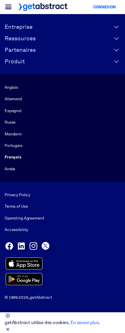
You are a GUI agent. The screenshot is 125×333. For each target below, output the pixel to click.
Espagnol (13, 110)
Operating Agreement (24, 218)
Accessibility (16, 229)
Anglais (11, 87)
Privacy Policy (17, 194)
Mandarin (13, 134)
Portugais (13, 145)
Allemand (13, 99)
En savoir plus (85, 322)
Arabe (10, 168)
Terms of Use (16, 206)
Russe (10, 122)
